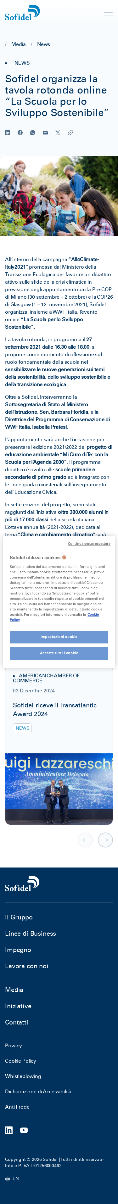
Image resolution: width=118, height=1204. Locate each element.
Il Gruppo (19, 917)
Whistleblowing (23, 1076)
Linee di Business (30, 933)
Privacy (13, 1046)
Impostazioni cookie (59, 637)
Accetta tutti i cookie (59, 653)
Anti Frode (17, 1107)
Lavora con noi (26, 966)
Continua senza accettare (89, 544)
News (43, 44)
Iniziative (18, 1006)
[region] (59, 602)
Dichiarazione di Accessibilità (38, 1092)
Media (18, 44)
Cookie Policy (20, 1061)
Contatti (16, 1022)
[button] (105, 839)
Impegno (18, 950)
